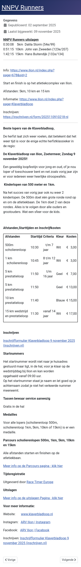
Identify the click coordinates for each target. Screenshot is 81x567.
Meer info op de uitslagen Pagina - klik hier (33, 498)
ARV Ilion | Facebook (34, 530)
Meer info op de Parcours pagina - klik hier (33, 466)
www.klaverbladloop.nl (37, 514)
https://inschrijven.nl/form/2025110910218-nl (35, 117)
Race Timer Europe (40, 482)
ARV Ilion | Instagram (35, 522)
